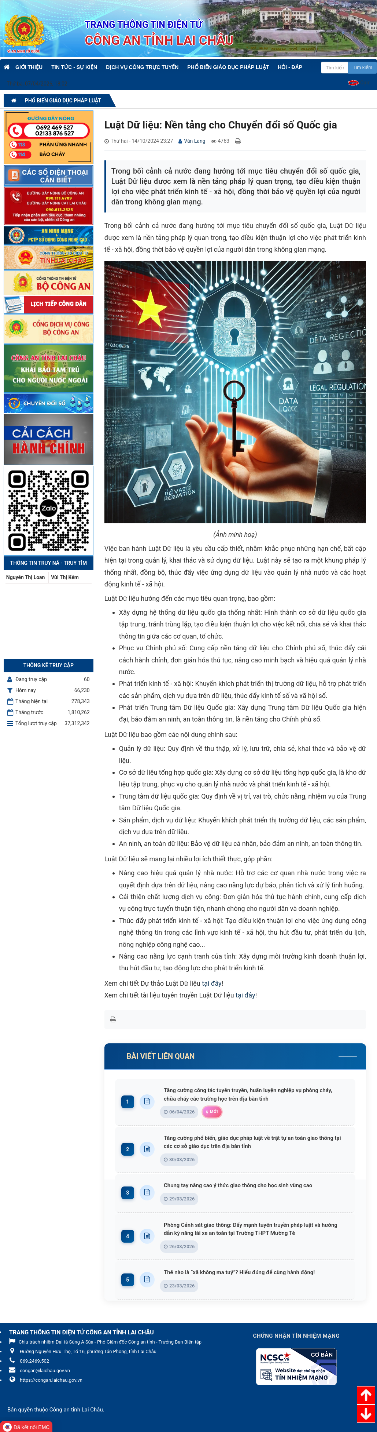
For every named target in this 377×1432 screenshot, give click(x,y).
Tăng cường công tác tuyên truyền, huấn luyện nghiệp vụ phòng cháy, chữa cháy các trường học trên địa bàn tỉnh (255, 1094)
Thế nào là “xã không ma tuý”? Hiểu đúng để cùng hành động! (247, 1273)
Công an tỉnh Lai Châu (76, 1411)
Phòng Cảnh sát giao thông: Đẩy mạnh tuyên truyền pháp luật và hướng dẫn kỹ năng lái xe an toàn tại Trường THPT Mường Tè (255, 1230)
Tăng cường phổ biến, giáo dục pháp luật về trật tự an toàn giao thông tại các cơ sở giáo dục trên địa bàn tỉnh (255, 1143)
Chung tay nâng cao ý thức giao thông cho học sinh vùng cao (246, 1186)
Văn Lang (194, 141)
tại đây (211, 983)
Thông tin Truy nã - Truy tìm (48, 563)
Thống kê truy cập (48, 665)
